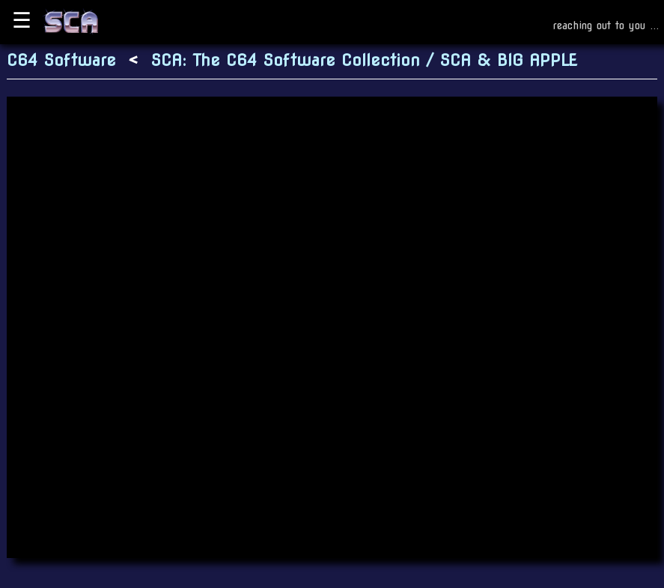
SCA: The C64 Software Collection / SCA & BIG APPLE (363, 60)
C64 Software (61, 60)
